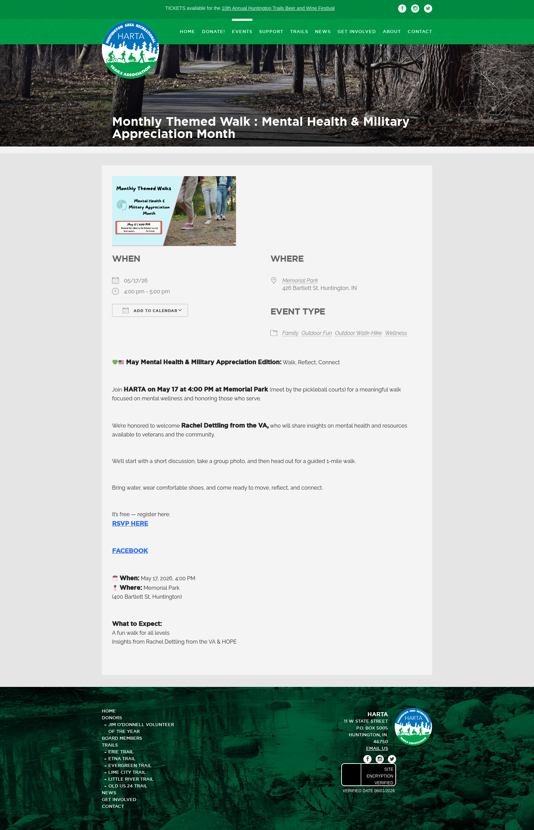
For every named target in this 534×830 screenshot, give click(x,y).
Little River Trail (131, 779)
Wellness (396, 333)
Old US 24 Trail (127, 785)
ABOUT (392, 31)
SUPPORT (271, 31)
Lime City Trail (127, 772)
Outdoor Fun (316, 333)
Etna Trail (122, 758)
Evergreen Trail (130, 765)
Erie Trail (121, 751)
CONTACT (420, 31)
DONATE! (213, 31)
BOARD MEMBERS (122, 738)
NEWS (323, 31)
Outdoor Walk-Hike (358, 333)
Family (290, 333)
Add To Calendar (150, 310)
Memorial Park (300, 280)
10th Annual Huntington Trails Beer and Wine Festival (278, 8)
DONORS (112, 717)
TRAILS (299, 31)
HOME (187, 31)
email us (377, 748)
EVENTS (242, 31)
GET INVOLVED (356, 31)
